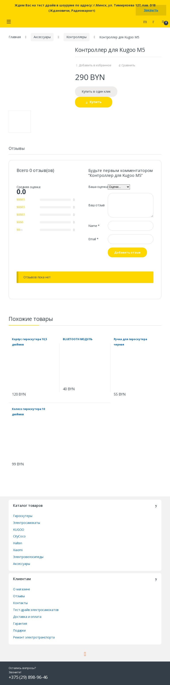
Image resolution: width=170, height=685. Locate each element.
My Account (155, 21)
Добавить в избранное (94, 65)
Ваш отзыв (96, 205)
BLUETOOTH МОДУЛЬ (78, 339)
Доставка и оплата (27, 617)
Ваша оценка (98, 187)
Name (94, 226)
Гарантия (20, 623)
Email (93, 239)
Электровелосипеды (28, 557)
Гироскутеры (22, 516)
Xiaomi (18, 550)
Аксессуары (42, 37)
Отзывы (17, 148)
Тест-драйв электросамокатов (36, 610)
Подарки (19, 630)
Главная (15, 37)
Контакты (20, 603)
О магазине (21, 589)
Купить (96, 102)
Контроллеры (76, 37)
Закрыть (151, 10)
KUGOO (18, 529)
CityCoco (19, 536)
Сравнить (128, 65)
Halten (17, 543)
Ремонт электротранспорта (34, 637)
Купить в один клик (96, 91)
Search (145, 21)
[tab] (17, 150)
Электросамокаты (26, 523)
